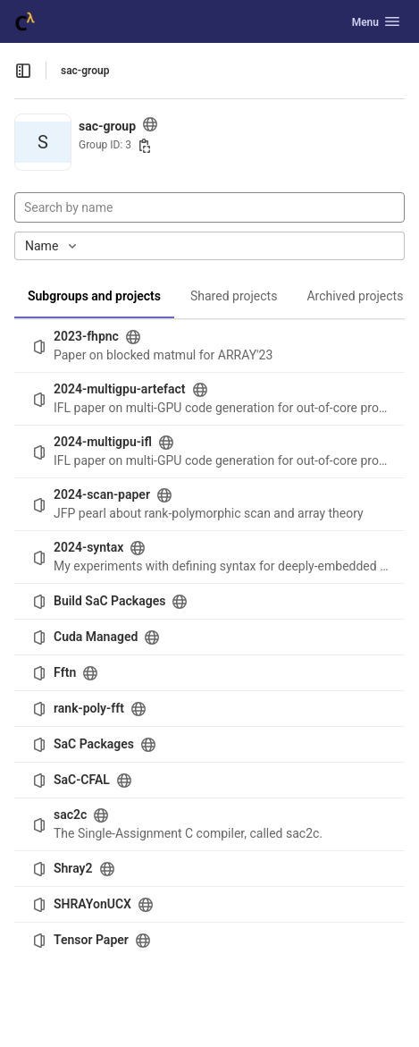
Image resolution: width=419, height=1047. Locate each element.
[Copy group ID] (144, 145)
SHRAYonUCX (92, 904)
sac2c (70, 814)
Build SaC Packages (109, 601)
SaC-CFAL (82, 780)
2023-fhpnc (86, 336)
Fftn (65, 672)
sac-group (85, 70)
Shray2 (73, 868)
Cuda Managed (96, 636)
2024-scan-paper (102, 494)
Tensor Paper (91, 940)
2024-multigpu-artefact (120, 389)
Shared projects (233, 296)
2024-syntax (88, 547)
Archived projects (354, 296)
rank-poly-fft (89, 708)
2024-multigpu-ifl (103, 442)
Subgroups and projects (94, 296)
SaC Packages (94, 744)
